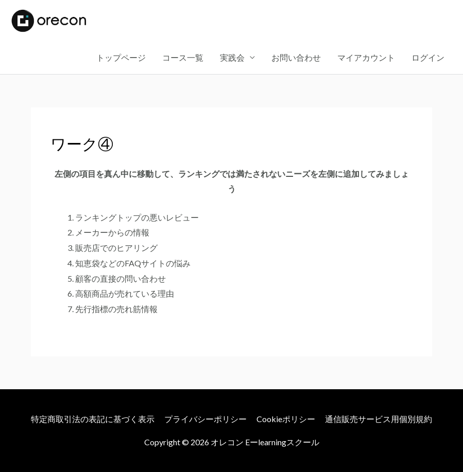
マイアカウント (366, 57)
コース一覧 (182, 57)
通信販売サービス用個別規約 (378, 419)
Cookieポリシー (285, 419)
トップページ (121, 57)
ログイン (427, 57)
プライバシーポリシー (205, 419)
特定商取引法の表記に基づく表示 (93, 419)
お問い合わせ (296, 57)
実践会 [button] (232, 57)
